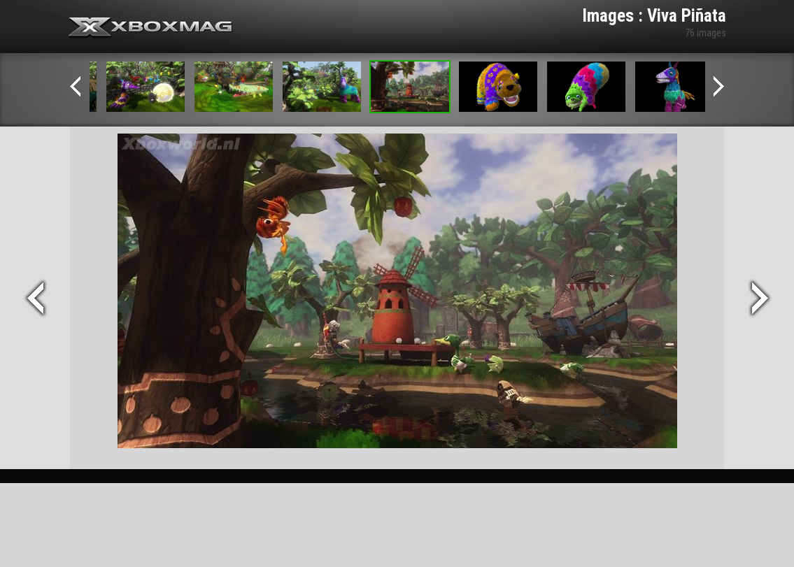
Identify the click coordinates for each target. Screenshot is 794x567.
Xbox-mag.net (151, 27)
